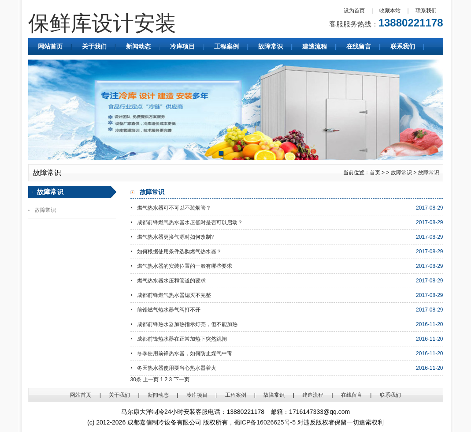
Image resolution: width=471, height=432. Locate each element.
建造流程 (314, 46)
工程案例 (226, 46)
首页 (375, 172)
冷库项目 (182, 46)
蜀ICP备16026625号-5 (265, 422)
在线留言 (358, 46)
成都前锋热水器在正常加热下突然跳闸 (182, 339)
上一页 (151, 379)
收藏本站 (390, 11)
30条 (135, 379)
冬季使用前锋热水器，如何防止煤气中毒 (184, 353)
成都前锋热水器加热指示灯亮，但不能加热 (187, 324)
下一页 (181, 379)
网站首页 (50, 46)
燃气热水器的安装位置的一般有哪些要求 (184, 266)
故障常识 (270, 46)
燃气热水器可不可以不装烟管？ (174, 208)
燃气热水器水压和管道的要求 (171, 281)
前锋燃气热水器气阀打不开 (168, 310)
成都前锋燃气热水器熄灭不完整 (174, 295)
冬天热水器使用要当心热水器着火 (176, 368)
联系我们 (426, 11)
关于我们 (94, 46)
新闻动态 (138, 46)
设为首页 (354, 11)
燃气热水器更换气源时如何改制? (175, 237)
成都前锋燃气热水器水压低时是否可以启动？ (190, 222)
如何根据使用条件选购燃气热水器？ (179, 251)
